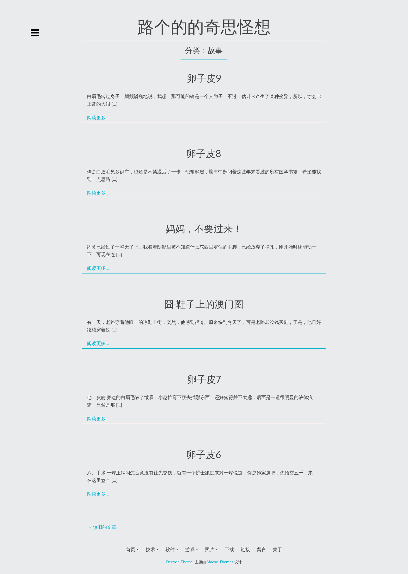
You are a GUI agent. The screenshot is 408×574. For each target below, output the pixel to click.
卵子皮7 (204, 379)
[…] (114, 104)
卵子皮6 (204, 454)
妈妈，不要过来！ (204, 228)
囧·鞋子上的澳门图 (204, 304)
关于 (277, 549)
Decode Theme (179, 561)
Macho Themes (220, 561)
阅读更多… (98, 117)
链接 (245, 549)
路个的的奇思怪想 (204, 26)
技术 (150, 549)
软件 (170, 549)
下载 (229, 549)
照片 (209, 549)
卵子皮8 (204, 153)
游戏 (190, 549)
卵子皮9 (204, 78)
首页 (130, 549)
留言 (261, 549)
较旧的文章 (104, 527)
